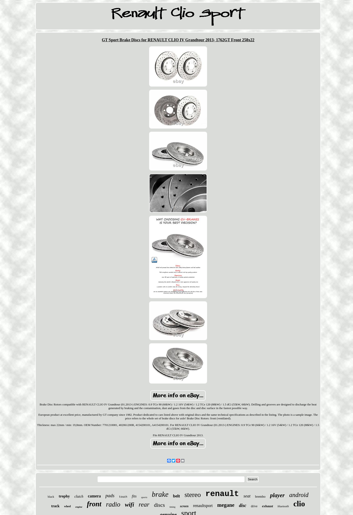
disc (242, 505)
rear (144, 504)
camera (94, 496)
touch (123, 497)
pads (109, 495)
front (94, 504)
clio (299, 503)
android (299, 494)
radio (113, 504)
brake (160, 494)
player (277, 495)
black (51, 496)
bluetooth (283, 506)
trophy (64, 496)
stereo (192, 494)
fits (134, 496)
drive (254, 506)
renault (222, 494)
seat (247, 496)
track (55, 506)
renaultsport (203, 505)
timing (172, 507)
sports (144, 497)
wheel (67, 506)
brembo (260, 496)
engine (78, 506)
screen (184, 506)
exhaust (267, 506)
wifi (129, 504)
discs (159, 505)
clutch (78, 496)
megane (225, 505)
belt (176, 496)
